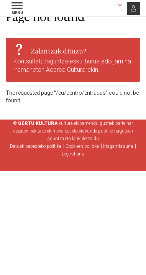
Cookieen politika (82, 146)
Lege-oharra (73, 154)
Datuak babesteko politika (35, 146)
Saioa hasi (133, 8)
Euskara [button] (103, 5)
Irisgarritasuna (118, 146)
